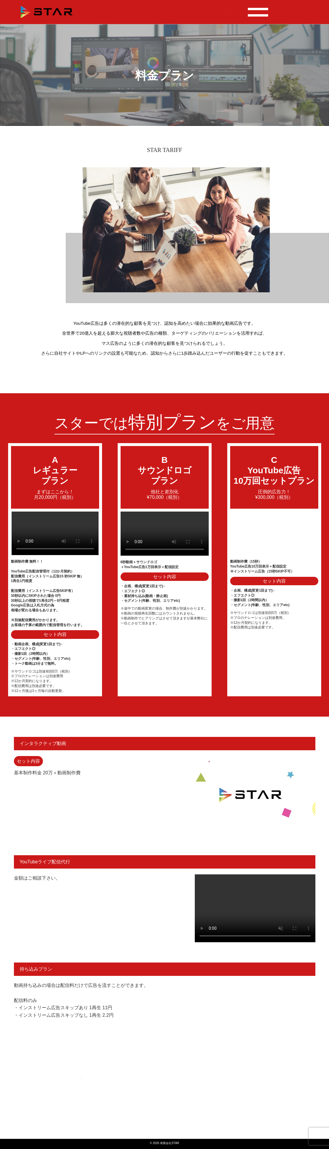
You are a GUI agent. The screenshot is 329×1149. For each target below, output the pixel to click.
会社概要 (258, 12)
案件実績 (174, 12)
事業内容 (207, 12)
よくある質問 (231, 12)
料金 (190, 12)
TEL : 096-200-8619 (290, 10)
